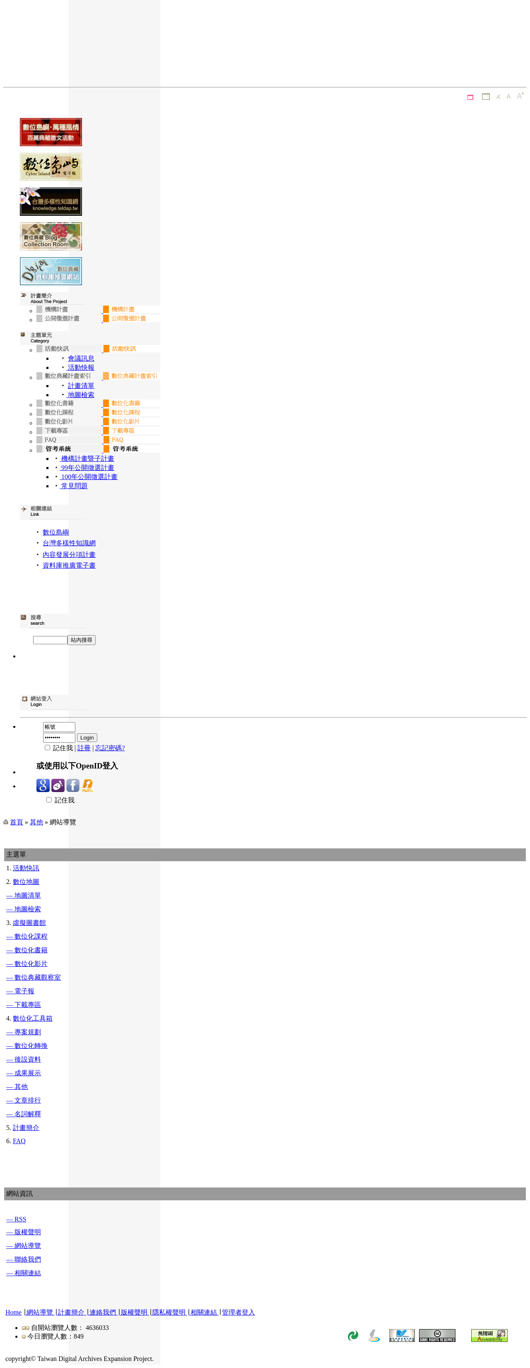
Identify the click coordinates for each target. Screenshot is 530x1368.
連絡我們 (103, 1312)
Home (13, 1312)
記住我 (55, 800)
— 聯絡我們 (23, 1259)
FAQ (19, 1140)
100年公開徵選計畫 (89, 476)
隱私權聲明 (169, 1312)
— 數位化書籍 (27, 950)
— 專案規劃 (23, 1032)
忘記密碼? (110, 747)
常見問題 (74, 485)
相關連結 (204, 1312)
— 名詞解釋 (23, 1114)
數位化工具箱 (33, 1018)
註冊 (84, 747)
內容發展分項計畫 (69, 554)
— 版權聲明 (23, 1232)
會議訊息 (81, 358)
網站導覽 (40, 1312)
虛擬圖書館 (29, 922)
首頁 (16, 822)
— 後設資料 (23, 1059)
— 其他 (17, 1086)
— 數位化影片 (27, 963)
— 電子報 (20, 991)
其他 (36, 822)
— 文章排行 (23, 1100)
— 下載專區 (23, 1004)
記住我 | (56, 747)
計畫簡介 (26, 1127)
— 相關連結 (23, 1272)
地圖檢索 (80, 394)
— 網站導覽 (23, 1245)
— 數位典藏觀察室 (33, 977)
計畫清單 (81, 385)
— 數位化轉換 (27, 1045)
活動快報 (80, 367)
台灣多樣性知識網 (69, 543)
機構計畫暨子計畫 (87, 458)
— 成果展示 (23, 1073)
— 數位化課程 (27, 936)
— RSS (16, 1219)
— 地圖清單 (23, 895)
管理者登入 (238, 1312)
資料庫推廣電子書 (69, 565)
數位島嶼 (56, 532)
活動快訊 (26, 868)
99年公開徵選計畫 (87, 467)
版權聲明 (134, 1312)
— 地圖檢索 (23, 909)
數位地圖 (26, 881)
